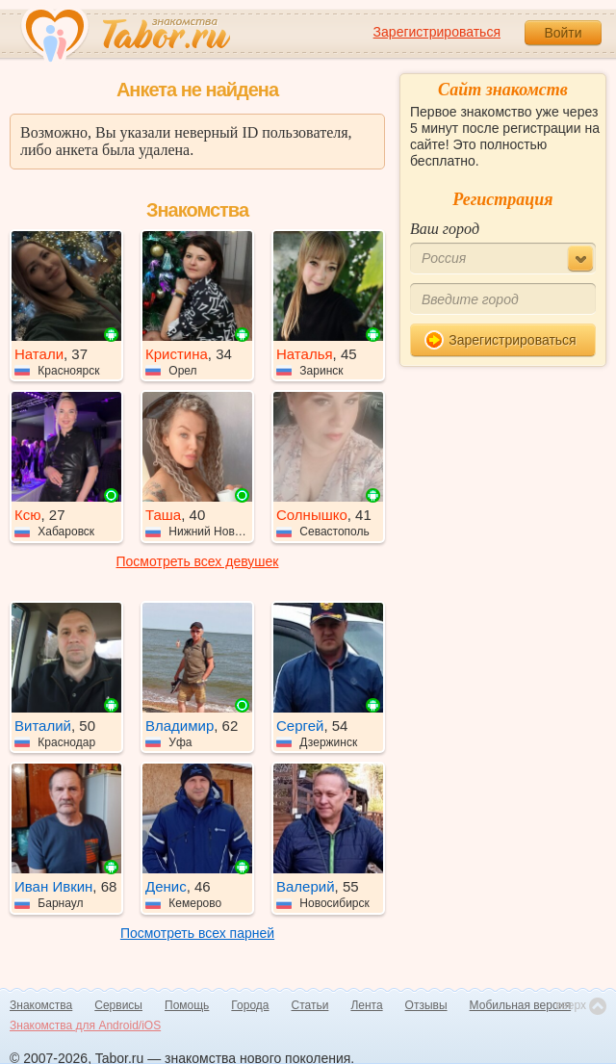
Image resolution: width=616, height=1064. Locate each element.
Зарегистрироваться (436, 31)
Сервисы (118, 1005)
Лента (366, 1005)
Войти (562, 32)
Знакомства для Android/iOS (85, 1025)
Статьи (310, 1005)
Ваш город (444, 229)
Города (250, 1005)
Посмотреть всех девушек (197, 561)
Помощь (187, 1005)
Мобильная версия (521, 1005)
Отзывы (426, 1005)
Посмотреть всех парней (197, 933)
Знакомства (41, 1005)
